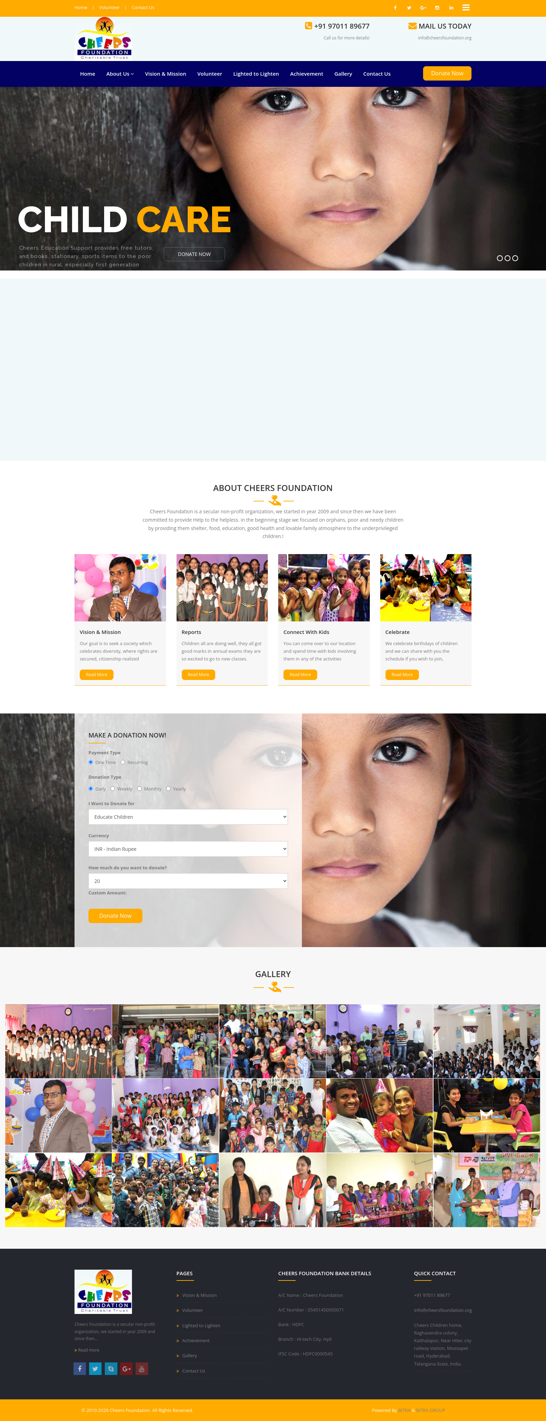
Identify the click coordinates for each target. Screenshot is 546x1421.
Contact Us (143, 7)
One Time (102, 762)
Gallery (343, 73)
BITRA (405, 1410)
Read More (96, 675)
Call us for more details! (347, 38)
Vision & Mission (165, 73)
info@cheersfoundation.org (444, 38)
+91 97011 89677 (432, 1295)
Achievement (306, 73)
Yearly (176, 789)
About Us (120, 73)
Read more (87, 1350)
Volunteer (109, 7)
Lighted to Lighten (256, 73)
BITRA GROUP (430, 1410)
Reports (191, 631)
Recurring (134, 762)
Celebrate (397, 631)
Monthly (149, 789)
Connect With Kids (306, 631)
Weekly (121, 789)
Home (81, 7)
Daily (97, 789)
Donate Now (447, 73)
